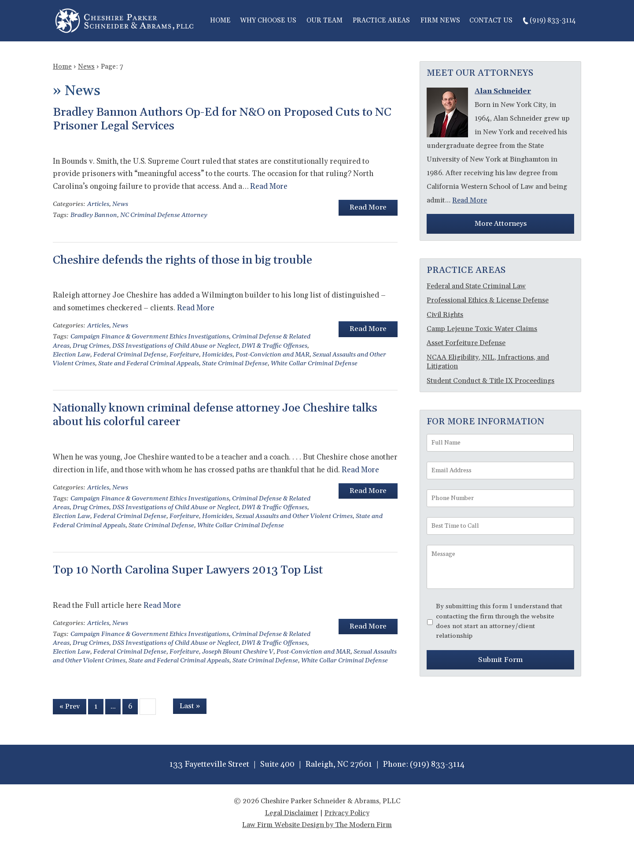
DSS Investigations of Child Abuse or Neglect (175, 346)
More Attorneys (501, 223)
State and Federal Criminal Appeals (148, 364)
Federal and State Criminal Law (476, 286)
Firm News (440, 20)
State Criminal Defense (235, 364)
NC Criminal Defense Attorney (163, 215)
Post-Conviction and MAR (273, 355)
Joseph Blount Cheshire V (237, 652)
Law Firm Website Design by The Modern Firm (317, 824)
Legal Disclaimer (291, 813)
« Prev (69, 706)
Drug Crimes (91, 346)
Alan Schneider (503, 91)
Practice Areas (381, 20)
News (120, 204)
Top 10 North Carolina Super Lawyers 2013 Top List (188, 570)
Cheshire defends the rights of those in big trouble (182, 260)
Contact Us (490, 20)
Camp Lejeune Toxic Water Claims (482, 328)
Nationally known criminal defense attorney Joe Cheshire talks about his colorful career (215, 415)
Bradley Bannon (93, 215)
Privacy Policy (346, 813)
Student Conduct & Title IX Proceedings (490, 380)
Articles (98, 204)
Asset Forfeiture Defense (466, 342)
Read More (269, 186)
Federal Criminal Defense (129, 355)
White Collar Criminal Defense (314, 364)
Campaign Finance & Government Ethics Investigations (149, 337)
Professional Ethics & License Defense (488, 300)
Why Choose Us (268, 20)
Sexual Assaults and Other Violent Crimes (294, 516)
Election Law (71, 355)
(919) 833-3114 (553, 20)
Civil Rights (445, 314)
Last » (190, 706)
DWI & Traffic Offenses (274, 346)
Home (220, 20)
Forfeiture (184, 355)
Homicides (217, 355)
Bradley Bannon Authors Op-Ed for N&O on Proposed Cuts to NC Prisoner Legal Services (222, 119)
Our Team (324, 20)
